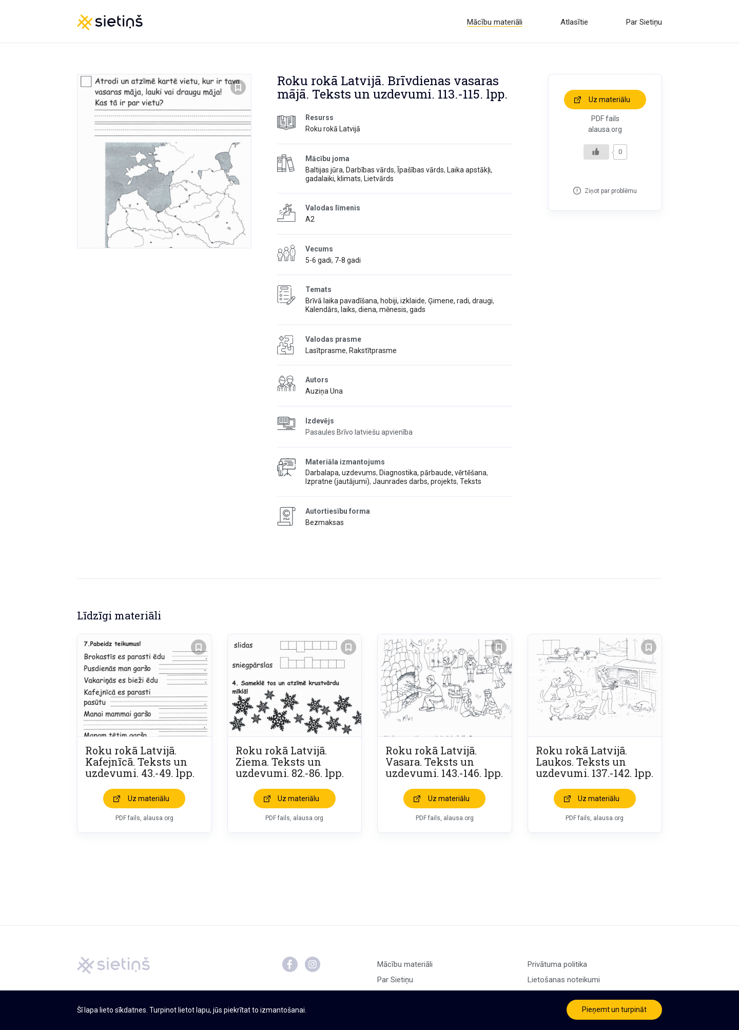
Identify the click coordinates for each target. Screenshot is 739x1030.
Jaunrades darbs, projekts (415, 483)
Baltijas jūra (324, 171)
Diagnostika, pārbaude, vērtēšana (433, 475)
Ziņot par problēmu (611, 192)
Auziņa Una (324, 393)
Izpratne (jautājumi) (337, 483)
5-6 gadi (318, 262)
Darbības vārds (370, 171)
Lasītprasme (325, 352)
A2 (310, 221)
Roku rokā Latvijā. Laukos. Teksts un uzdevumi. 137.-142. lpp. (594, 763)
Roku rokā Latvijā (332, 131)
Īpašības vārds (420, 171)
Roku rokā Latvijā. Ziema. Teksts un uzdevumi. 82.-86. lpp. (290, 763)
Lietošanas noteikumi (564, 981)
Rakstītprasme (373, 352)
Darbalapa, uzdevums (340, 475)
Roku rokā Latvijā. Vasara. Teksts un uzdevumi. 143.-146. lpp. (444, 763)
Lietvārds (379, 180)
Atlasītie (574, 22)
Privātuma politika (557, 965)
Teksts (470, 483)
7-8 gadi (348, 262)
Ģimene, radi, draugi (460, 303)
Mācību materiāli (494, 22)
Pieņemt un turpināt (614, 1009)
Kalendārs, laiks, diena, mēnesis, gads (365, 311)
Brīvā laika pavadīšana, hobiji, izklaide (365, 303)
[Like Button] (596, 153)
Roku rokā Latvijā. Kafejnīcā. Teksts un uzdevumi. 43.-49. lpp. (140, 763)
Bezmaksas (324, 524)
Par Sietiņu (644, 22)
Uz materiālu (609, 101)
